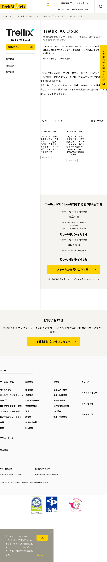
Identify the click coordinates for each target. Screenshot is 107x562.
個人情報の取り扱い (42, 468)
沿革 (27, 411)
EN (54, 3)
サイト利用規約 (6, 468)
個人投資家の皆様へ (62, 405)
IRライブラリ (59, 400)
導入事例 (4, 449)
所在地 (28, 416)
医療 (2, 400)
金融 (2, 422)
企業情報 (29, 381)
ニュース (85, 381)
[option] (49, 146)
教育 (2, 427)
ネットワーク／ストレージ (11, 395)
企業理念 (29, 395)
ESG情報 (29, 427)
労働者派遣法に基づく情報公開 (46, 474)
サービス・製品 (18, 16)
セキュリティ (33, 16)
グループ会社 (31, 422)
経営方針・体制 (60, 389)
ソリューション (7, 438)
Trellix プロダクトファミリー (54, 16)
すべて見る (98, 121)
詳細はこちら (42, 555)
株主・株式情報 (60, 416)
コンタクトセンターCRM (11, 405)
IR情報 (56, 381)
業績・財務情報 (60, 395)
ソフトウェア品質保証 (10, 411)
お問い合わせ (87, 403)
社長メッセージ (32, 400)
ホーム (3, 370)
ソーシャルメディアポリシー (11, 474)
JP (48, 3)
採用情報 (65, 3)
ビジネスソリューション (10, 416)
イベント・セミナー (90, 392)
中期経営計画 (31, 405)
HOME (5, 16)
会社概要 (29, 389)
